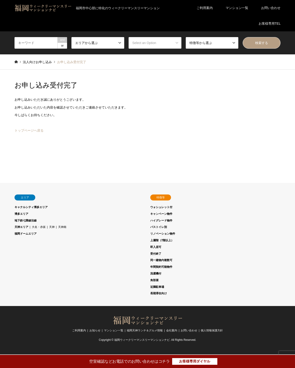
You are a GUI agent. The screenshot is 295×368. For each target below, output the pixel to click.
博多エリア (21, 213)
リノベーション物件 (162, 233)
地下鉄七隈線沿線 (26, 220)
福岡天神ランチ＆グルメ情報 (145, 330)
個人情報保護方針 (212, 330)
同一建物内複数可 (161, 260)
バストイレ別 (158, 227)
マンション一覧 (237, 8)
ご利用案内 (205, 8)
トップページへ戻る (29, 130)
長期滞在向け (158, 293)
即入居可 (155, 247)
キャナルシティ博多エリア (31, 207)
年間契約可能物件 (161, 266)
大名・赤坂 (39, 227)
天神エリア (21, 227)
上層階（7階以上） (162, 240)
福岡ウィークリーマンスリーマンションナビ (142, 340)
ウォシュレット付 (161, 207)
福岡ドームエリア (26, 233)
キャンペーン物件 (161, 213)
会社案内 (171, 330)
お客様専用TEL (270, 23)
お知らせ (94, 330)
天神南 (62, 227)
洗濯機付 (155, 273)
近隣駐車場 (157, 287)
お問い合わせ (270, 8)
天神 (52, 227)
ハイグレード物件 (161, 220)
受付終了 (155, 253)
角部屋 (154, 280)
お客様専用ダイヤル (194, 361)
